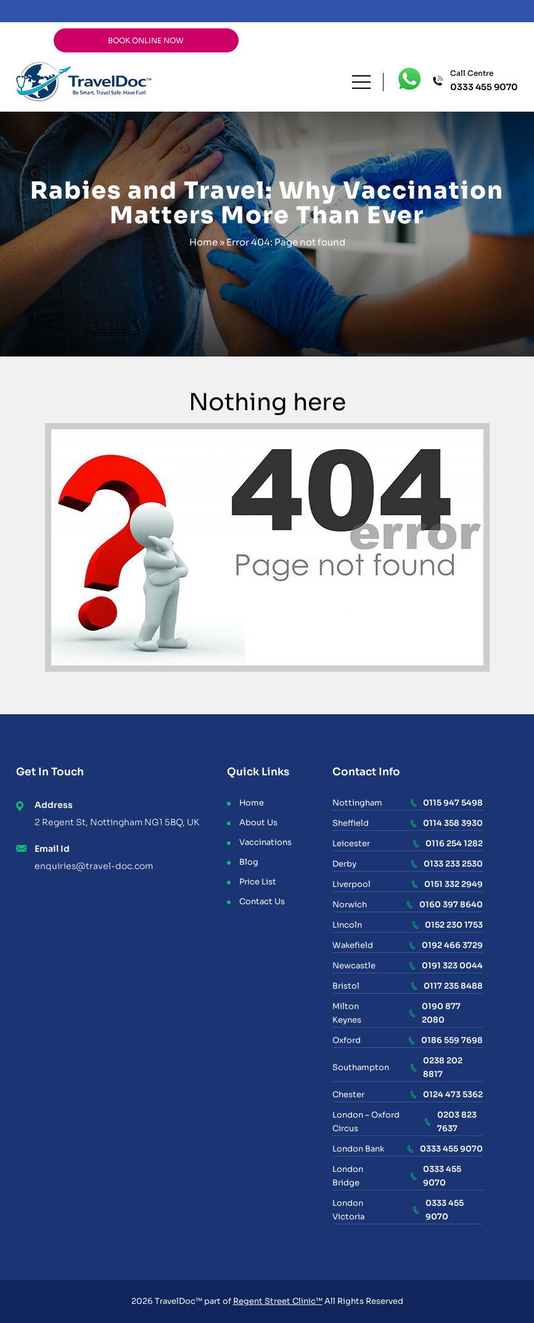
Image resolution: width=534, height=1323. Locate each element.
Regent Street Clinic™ (277, 1301)
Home (203, 242)
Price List (257, 881)
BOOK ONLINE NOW (146, 40)
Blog (248, 862)
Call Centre (484, 81)
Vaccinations (265, 842)
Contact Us (262, 901)
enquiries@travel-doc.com (94, 866)
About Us (258, 822)
